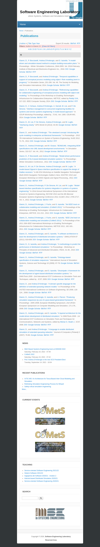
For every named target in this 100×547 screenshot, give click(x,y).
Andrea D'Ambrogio (47, 60)
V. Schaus (32, 106)
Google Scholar (53, 85)
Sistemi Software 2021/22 (33, 473)
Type (34, 43)
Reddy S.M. (73, 98)
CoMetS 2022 (29, 354)
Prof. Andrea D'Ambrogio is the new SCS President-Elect (44, 360)
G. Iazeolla (63, 60)
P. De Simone (39, 122)
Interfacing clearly (27, 125)
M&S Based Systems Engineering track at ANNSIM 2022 (44, 349)
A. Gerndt (57, 106)
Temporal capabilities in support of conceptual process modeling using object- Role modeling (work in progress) (49, 79)
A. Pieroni (61, 297)
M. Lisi (64, 106)
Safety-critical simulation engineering (37, 387)
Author (22, 43)
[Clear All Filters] (48, 46)
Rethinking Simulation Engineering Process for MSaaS (44, 384)
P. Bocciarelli (33, 60)
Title (29, 43)
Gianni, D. (23, 60)
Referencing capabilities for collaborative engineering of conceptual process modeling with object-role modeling (49, 93)
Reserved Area (51, 540)
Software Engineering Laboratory (58, 536)
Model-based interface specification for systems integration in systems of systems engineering (49, 188)
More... (24, 389)
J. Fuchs (47, 204)
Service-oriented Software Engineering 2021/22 (41, 470)
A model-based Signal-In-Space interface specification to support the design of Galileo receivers (49, 169)
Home (21, 31)
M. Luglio (69, 122)
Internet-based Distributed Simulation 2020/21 (41, 478)
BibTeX (73, 43)
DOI (66, 69)
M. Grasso (52, 146)
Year (38, 43)
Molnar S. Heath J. (67, 322)
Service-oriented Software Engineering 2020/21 (41, 481)
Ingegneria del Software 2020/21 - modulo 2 (40, 476)
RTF (78, 43)
